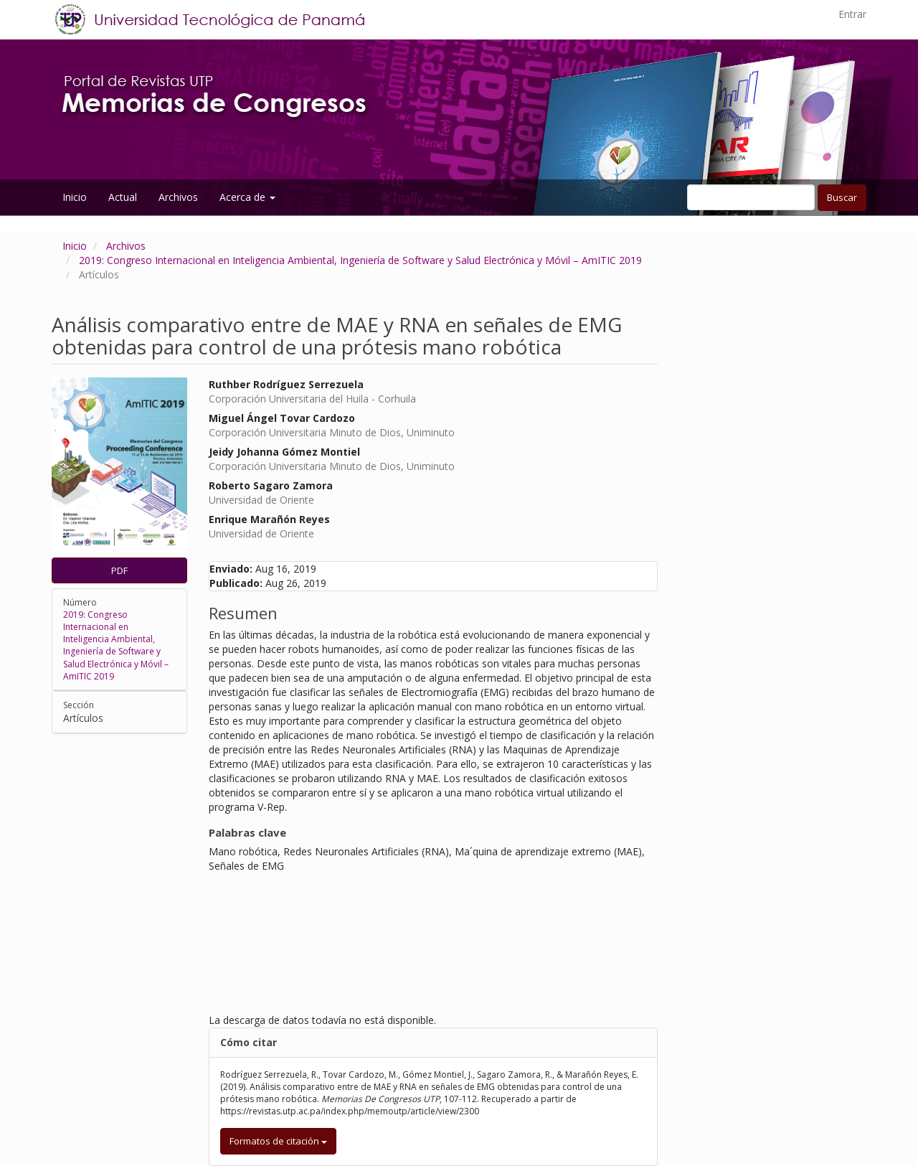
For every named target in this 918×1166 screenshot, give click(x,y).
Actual (122, 197)
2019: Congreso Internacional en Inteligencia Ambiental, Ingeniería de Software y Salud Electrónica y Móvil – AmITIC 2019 (360, 260)
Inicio (74, 197)
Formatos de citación (278, 1140)
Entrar (852, 14)
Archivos (178, 197)
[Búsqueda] (751, 197)
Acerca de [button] (247, 197)
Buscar (842, 197)
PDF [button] (119, 570)
